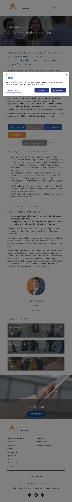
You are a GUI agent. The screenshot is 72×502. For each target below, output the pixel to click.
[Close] (66, 74)
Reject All (42, 90)
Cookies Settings (13, 90)
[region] (36, 84)
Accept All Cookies (58, 90)
